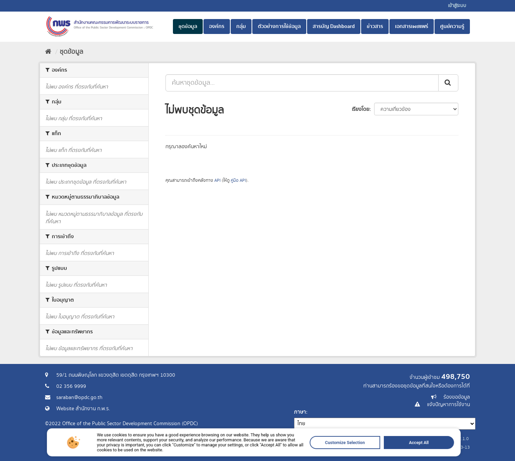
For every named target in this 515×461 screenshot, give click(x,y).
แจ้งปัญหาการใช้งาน (448, 404)
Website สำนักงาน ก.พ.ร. (83, 408)
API (217, 180)
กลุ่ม (241, 26)
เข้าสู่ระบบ (457, 5)
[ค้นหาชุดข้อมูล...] (302, 82)
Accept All (372, 451)
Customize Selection (317, 451)
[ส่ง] (448, 82)
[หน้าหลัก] (48, 52)
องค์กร (216, 26)
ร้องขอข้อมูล (456, 397)
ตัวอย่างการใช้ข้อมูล (279, 26)
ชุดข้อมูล (187, 26)
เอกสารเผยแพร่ (411, 26)
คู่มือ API (238, 180)
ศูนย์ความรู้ (452, 26)
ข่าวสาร (375, 26)
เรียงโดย (360, 109)
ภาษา (300, 412)
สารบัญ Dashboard (334, 26)
